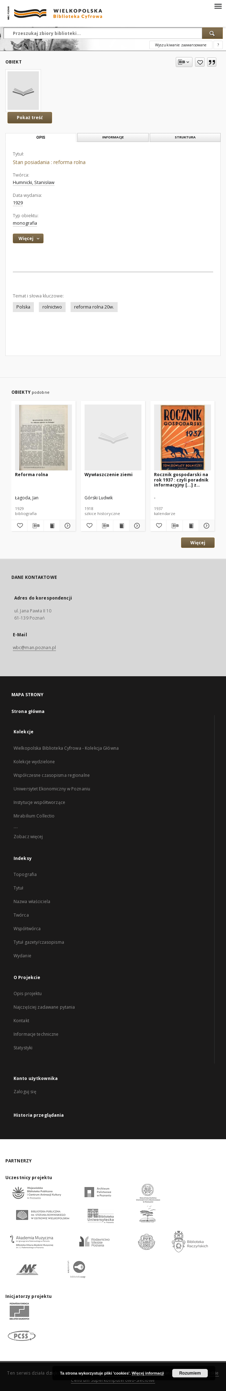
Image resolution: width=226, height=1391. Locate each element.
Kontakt (21, 1021)
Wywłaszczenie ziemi (108, 475)
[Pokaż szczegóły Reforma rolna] (67, 525)
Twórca (21, 915)
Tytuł (19, 888)
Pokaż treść (30, 117)
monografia (25, 223)
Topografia (25, 874)
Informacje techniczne (36, 1034)
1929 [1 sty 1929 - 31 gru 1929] (18, 203)
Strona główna (28, 711)
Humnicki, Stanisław (34, 182)
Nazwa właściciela (32, 901)
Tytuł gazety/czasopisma (39, 942)
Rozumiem (190, 1373)
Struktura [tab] (185, 137)
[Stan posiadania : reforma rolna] (23, 90)
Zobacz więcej (28, 837)
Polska (23, 307)
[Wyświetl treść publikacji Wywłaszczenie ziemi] (121, 525)
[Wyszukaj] (212, 33)
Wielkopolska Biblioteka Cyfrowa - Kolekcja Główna (66, 748)
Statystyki (23, 1048)
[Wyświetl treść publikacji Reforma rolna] (52, 525)
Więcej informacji (148, 1373)
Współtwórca (27, 929)
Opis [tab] (40, 137)
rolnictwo (52, 307)
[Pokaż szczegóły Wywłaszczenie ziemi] (136, 525)
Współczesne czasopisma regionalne (52, 775)
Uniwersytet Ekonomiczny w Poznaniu (52, 789)
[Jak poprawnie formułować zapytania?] (218, 45)
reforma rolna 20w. (94, 307)
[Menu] (217, 5)
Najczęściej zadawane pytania (44, 1007)
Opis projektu (28, 993)
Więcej (197, 543)
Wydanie (22, 956)
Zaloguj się (25, 1092)
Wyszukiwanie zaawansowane (181, 44)
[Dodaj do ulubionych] (200, 62)
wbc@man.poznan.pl (34, 647)
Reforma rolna (31, 475)
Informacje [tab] (113, 137)
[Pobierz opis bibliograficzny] (35, 525)
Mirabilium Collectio (34, 816)
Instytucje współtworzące (39, 802)
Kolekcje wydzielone (34, 762)
